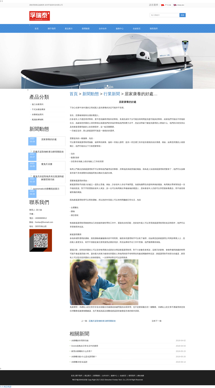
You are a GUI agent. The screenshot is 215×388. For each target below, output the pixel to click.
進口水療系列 (37, 104)
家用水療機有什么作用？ (81, 351)
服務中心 (120, 28)
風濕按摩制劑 (37, 119)
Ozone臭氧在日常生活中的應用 (84, 346)
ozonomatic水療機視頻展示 (46, 189)
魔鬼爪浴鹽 (46, 164)
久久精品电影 (6, 387)
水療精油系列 (37, 114)
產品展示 (69, 28)
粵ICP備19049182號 (80, 380)
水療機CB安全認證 (79, 362)
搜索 (182, 15)
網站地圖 (140, 376)
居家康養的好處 (49, 139)
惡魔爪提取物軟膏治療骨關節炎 (102, 321)
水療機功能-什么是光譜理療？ (84, 356)
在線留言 (137, 28)
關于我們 (52, 28)
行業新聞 (112, 94)
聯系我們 (154, 28)
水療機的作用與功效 (80, 340)
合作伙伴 (103, 28)
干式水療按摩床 (38, 109)
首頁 (37, 28)
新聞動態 (86, 28)
